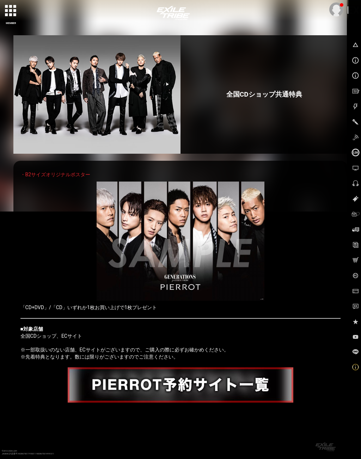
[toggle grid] (11, 11)
